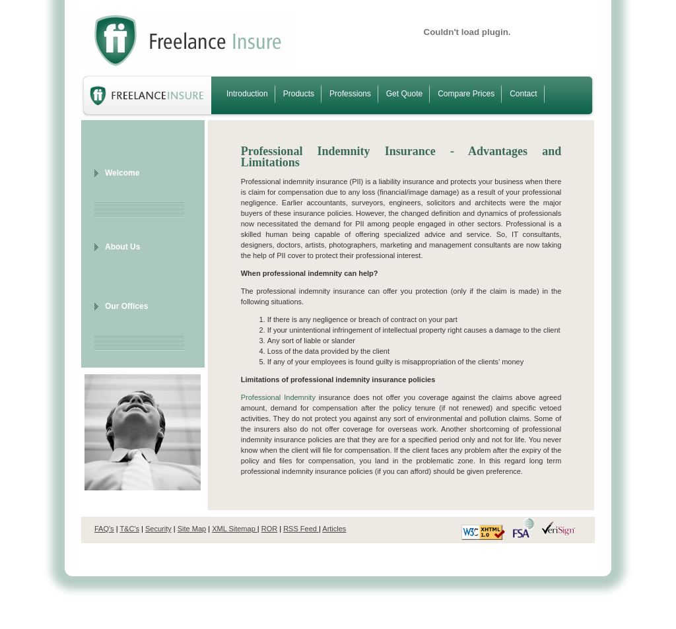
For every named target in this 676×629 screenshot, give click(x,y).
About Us (122, 246)
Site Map (192, 529)
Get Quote (404, 93)
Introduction (247, 93)
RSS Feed (301, 529)
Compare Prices (466, 93)
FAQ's (104, 529)
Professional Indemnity (278, 397)
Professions (350, 93)
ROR (269, 529)
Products (298, 93)
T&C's (129, 529)
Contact (523, 93)
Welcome (122, 173)
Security (158, 529)
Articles (334, 529)
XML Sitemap (234, 529)
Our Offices (126, 306)
